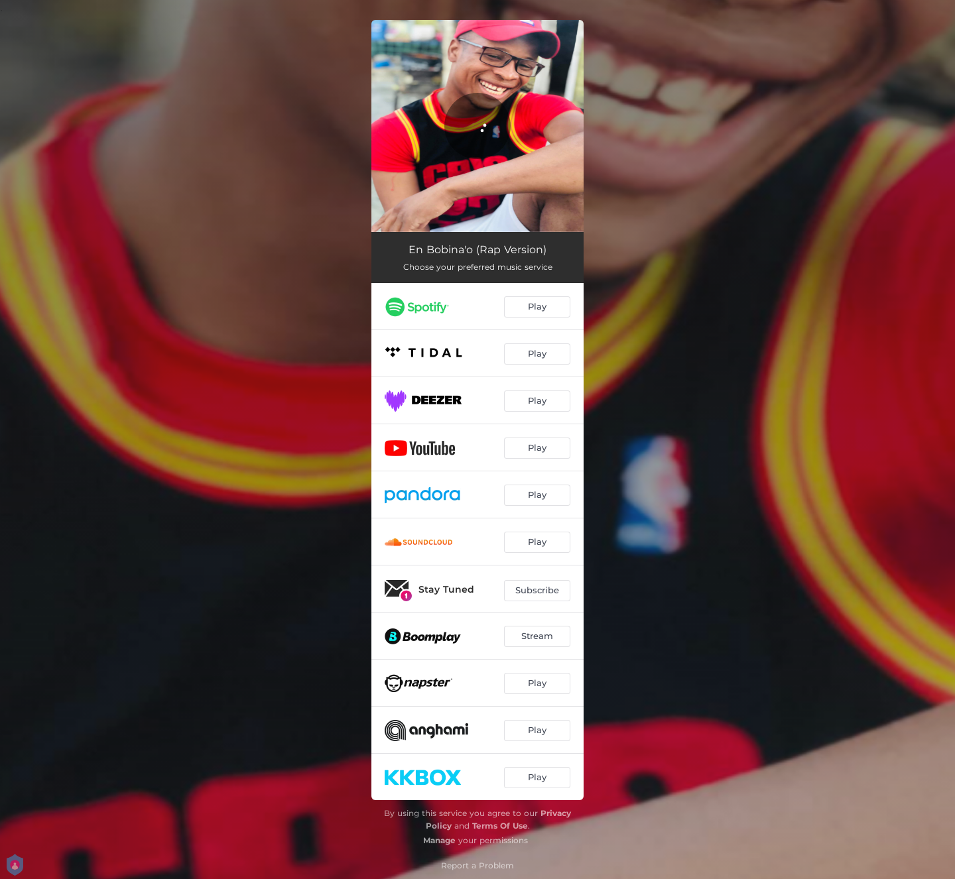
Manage (439, 840)
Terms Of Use (500, 826)
